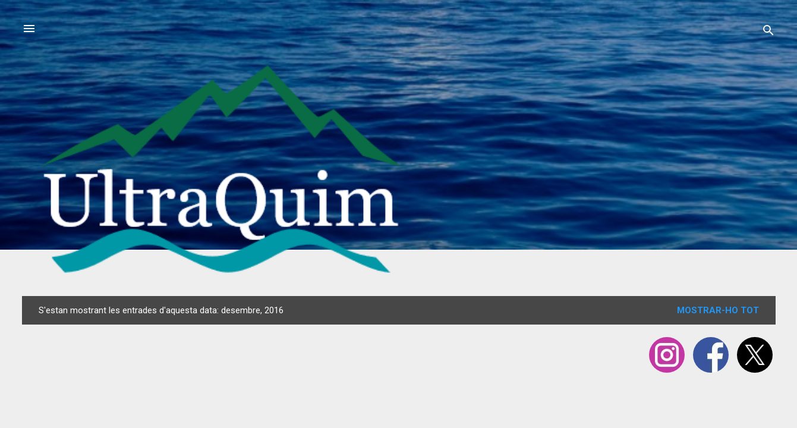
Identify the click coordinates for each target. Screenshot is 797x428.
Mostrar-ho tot (718, 310)
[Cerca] (768, 32)
